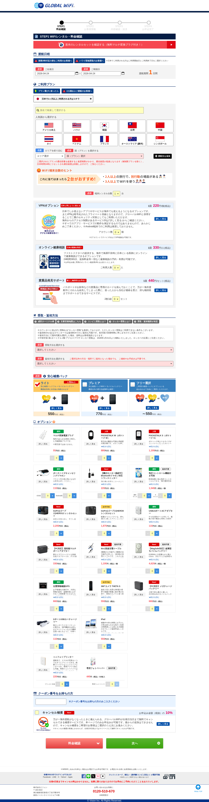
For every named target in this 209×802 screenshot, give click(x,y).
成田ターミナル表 (44, 321)
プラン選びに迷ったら (48, 91)
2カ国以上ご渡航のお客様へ (79, 91)
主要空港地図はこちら (69, 321)
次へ (135, 743)
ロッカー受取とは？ (120, 321)
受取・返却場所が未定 (146, 321)
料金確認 (74, 743)
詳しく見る (161, 219)
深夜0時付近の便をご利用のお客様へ (55, 61)
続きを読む (106, 446)
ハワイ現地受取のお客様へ (91, 61)
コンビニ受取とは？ (95, 321)
